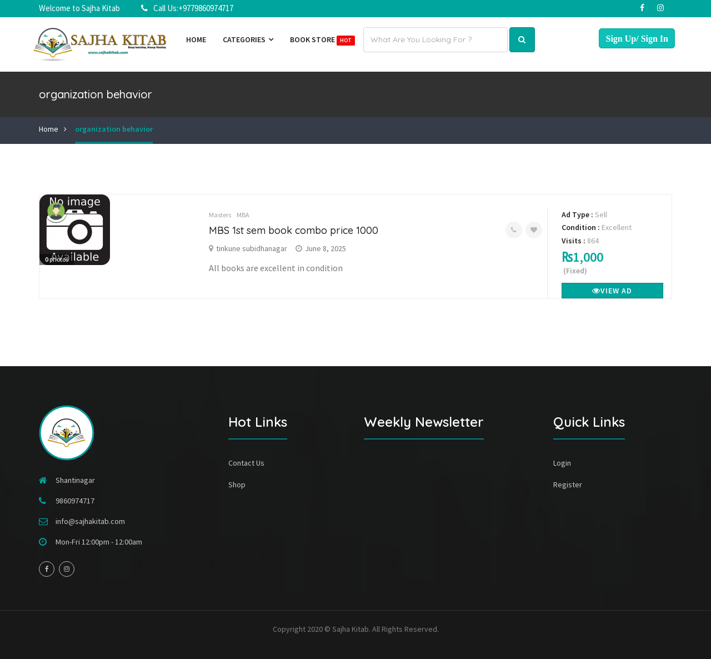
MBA (243, 215)
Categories (248, 39)
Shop (237, 485)
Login (562, 463)
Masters (220, 215)
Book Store (322, 40)
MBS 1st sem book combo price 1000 (293, 230)
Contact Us (246, 463)
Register (567, 485)
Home (196, 39)
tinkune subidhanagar (251, 248)
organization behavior (114, 129)
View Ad (612, 291)
